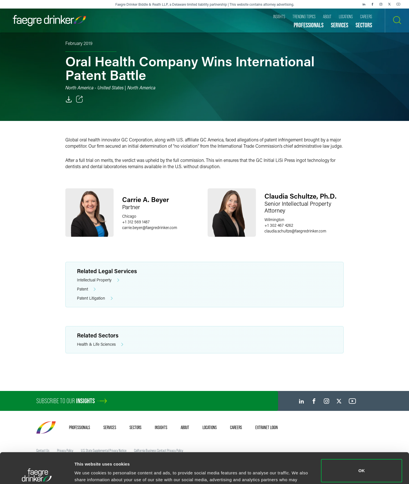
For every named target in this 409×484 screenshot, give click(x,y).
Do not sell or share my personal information (362, 465)
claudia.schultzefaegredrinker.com (295, 231)
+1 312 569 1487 (136, 222)
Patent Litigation (95, 298)
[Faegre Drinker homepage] (49, 20)
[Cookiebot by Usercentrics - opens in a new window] (37, 473)
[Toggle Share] (79, 99)
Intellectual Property (98, 280)
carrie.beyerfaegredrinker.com (149, 227)
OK (361, 440)
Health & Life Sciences (100, 344)
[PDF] (68, 99)
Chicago (129, 216)
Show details (87, 471)
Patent (86, 289)
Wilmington (274, 219)
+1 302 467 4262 (278, 225)
